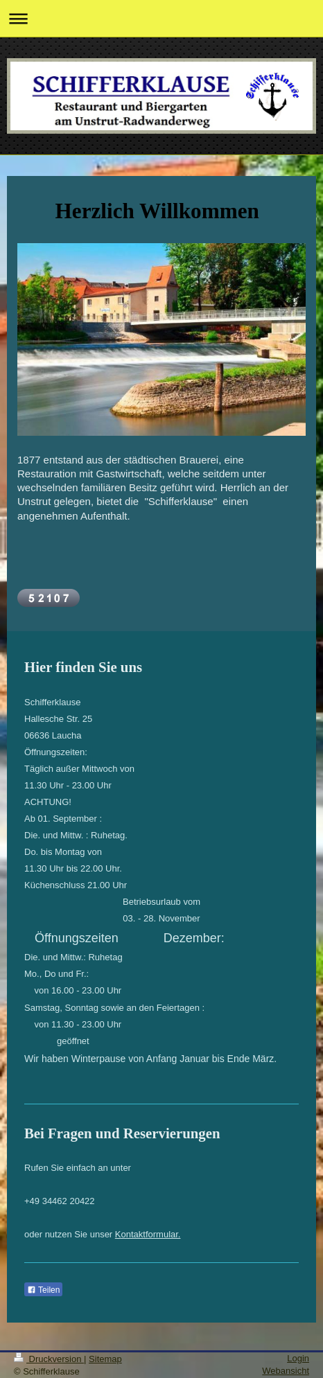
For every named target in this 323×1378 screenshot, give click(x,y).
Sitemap (105, 1359)
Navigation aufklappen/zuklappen (161, 18)
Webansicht (285, 1371)
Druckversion (49, 1359)
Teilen (43, 1290)
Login (298, 1358)
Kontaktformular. (148, 1234)
